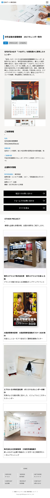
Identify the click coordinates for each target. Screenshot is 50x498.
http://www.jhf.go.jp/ (11, 143)
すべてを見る (24, 208)
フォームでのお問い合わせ (24, 200)
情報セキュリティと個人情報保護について (25, 491)
